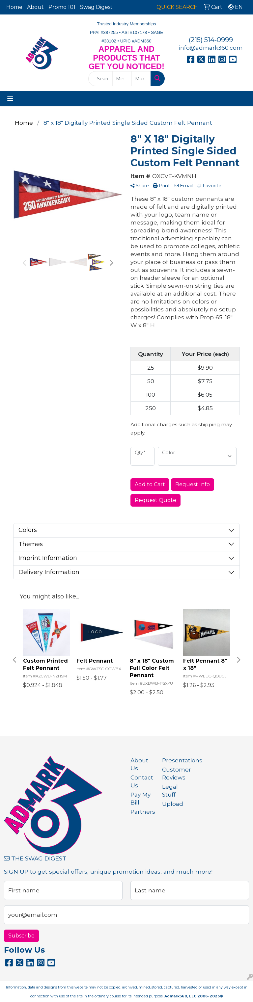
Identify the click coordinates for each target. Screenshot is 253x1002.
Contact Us (141, 781)
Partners (142, 811)
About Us (139, 764)
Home (14, 7)
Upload (172, 803)
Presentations (174, 760)
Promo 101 (61, 7)
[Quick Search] (100, 78)
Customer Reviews (174, 773)
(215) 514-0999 (211, 40)
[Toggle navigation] (10, 98)
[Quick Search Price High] (141, 78)
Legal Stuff (170, 790)
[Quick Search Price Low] (122, 78)
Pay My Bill (140, 798)
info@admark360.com (211, 47)
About (35, 7)
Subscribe (21, 936)
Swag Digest (96, 7)
